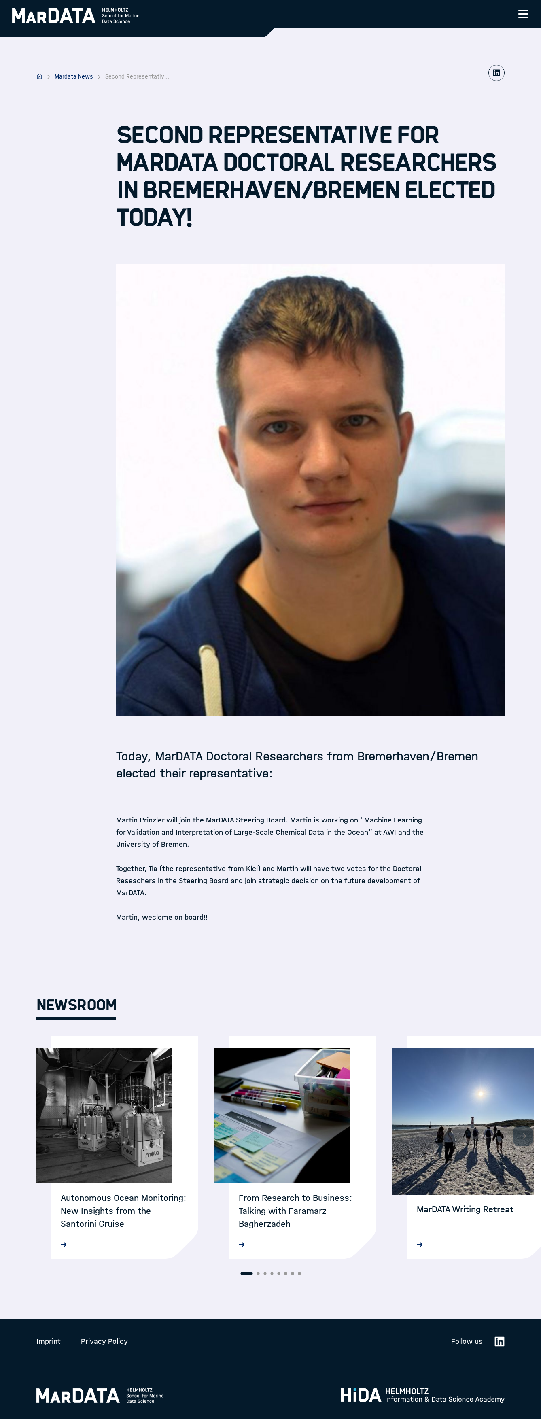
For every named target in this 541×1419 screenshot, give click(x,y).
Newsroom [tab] (76, 1005)
